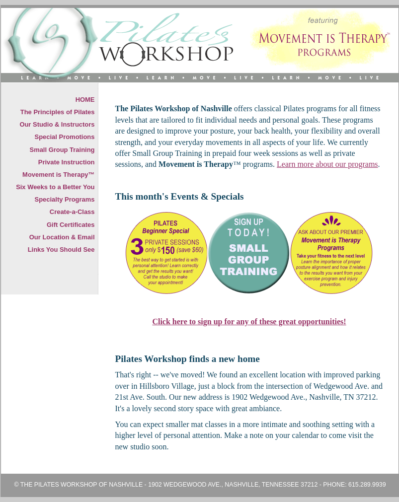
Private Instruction (66, 162)
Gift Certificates (70, 224)
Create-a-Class (72, 211)
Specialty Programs (65, 199)
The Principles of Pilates (57, 112)
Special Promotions (65, 137)
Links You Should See (61, 249)
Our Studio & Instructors (56, 124)
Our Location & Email (62, 237)
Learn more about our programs (327, 164)
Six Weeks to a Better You (55, 187)
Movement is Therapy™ (58, 174)
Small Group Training (62, 149)
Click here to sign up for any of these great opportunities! (249, 321)
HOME (85, 99)
